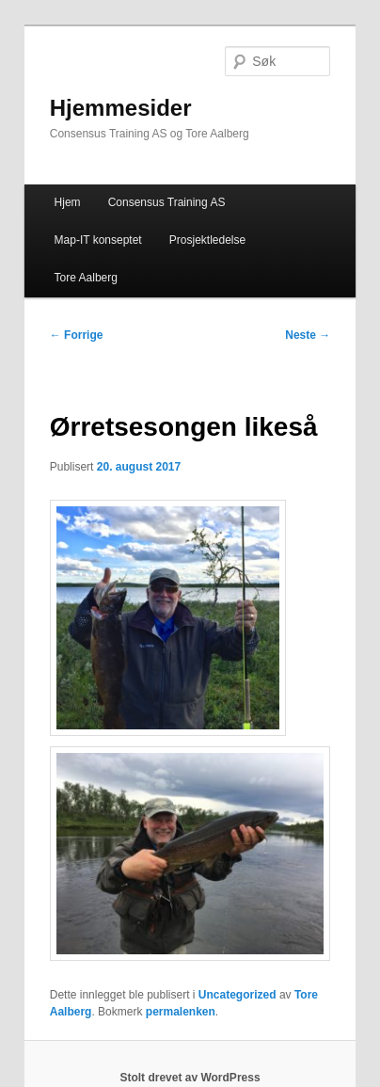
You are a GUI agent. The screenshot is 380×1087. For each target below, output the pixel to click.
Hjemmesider (121, 107)
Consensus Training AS (167, 202)
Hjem (68, 202)
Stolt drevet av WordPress (189, 1077)
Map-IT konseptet (98, 240)
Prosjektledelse (207, 240)
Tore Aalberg (86, 277)
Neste (307, 335)
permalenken (180, 1011)
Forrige (76, 335)
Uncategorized (237, 994)
